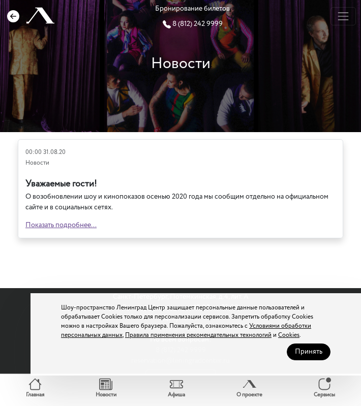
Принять (308, 352)
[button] (35, 388)
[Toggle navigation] (342, 16)
